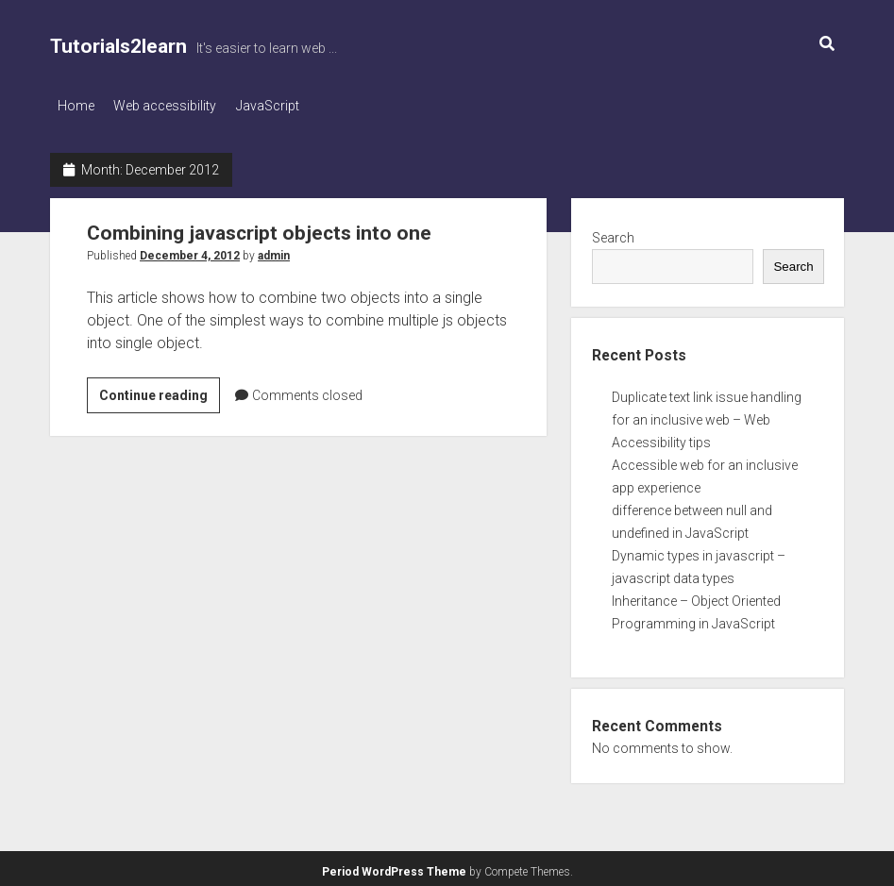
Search (613, 232)
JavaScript (285, 105)
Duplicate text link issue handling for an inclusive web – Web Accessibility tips (706, 415)
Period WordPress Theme (394, 867)
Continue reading (159, 392)
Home (76, 105)
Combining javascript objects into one (259, 227)
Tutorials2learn (118, 46)
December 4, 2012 (190, 250)
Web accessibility (174, 105)
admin (274, 250)
